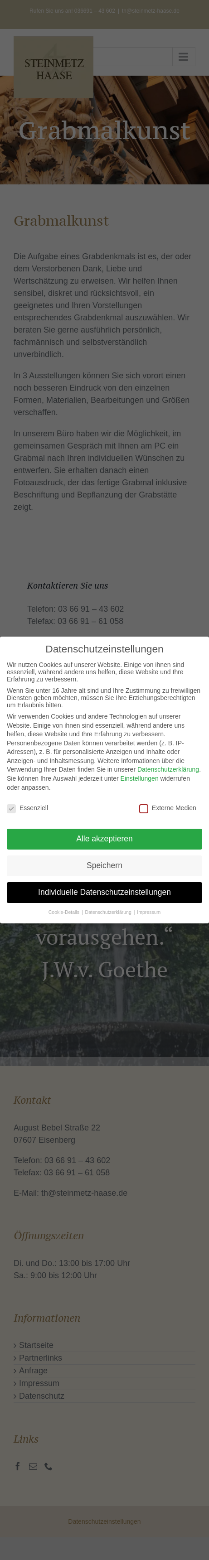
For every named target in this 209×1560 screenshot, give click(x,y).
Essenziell (27, 804)
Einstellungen (140, 775)
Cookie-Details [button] (65, 909)
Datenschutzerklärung (168, 766)
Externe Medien (167, 804)
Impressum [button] (148, 909)
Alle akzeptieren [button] (104, 835)
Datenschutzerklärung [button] (109, 909)
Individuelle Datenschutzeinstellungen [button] (104, 889)
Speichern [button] (104, 862)
